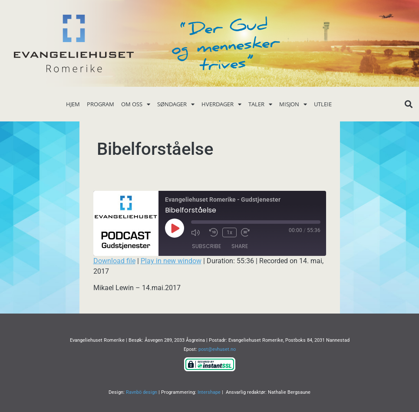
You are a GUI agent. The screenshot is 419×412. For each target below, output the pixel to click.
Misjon (293, 104)
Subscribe (206, 246)
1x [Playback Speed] (229, 232)
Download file (114, 261)
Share (239, 246)
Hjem (73, 104)
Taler (260, 104)
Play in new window (171, 261)
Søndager (176, 104)
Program (100, 104)
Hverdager (221, 104)
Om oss (135, 104)
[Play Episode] (174, 228)
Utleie (323, 104)
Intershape (209, 392)
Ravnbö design (141, 392)
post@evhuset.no (217, 349)
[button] (408, 104)
